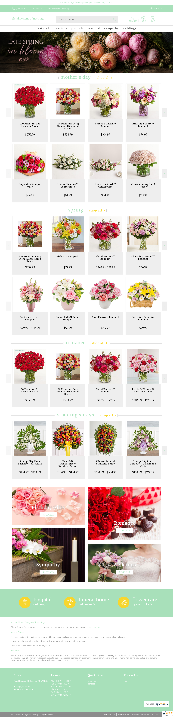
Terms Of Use (109, 714)
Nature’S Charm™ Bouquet (105, 124)
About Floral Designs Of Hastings (28, 622)
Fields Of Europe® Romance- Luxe (143, 390)
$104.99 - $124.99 (30, 472)
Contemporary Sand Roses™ (143, 185)
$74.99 (143, 134)
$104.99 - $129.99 (143, 400)
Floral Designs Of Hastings (28, 18)
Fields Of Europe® (68, 256)
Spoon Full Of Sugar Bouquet (68, 318)
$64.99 (30, 195)
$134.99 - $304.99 (105, 472)
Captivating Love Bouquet (30, 318)
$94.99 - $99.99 (105, 267)
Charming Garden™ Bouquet (143, 257)
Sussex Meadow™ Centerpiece (67, 185)
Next (164, 112)
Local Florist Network (140, 714)
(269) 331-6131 (22, 8)
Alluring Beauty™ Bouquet (143, 124)
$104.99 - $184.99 (68, 472)
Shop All (103, 78)
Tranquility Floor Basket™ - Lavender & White (143, 463)
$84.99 (68, 195)
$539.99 (30, 134)
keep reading (93, 627)
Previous (8, 112)
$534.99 (68, 134)
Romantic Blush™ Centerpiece (105, 185)
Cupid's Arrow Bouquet (105, 317)
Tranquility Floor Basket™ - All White (30, 462)
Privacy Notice (123, 714)
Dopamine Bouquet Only (30, 185)
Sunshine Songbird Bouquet (143, 318)
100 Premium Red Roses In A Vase (30, 124)
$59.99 (68, 328)
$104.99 (105, 134)
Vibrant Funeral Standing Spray (105, 462)
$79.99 (143, 328)
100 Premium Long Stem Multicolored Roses (67, 126)
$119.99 (143, 195)
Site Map (155, 714)
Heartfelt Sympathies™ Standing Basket (68, 463)
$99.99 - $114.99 (30, 328)
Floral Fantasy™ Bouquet (105, 257)
